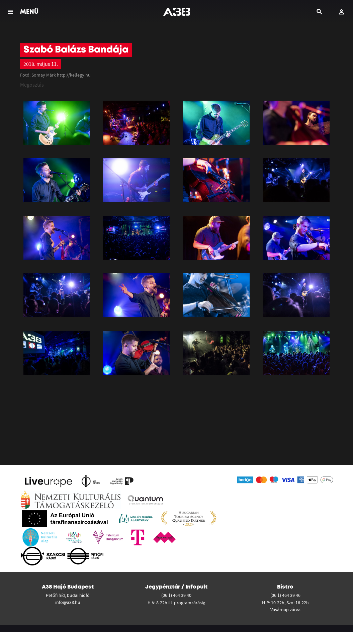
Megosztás (32, 84)
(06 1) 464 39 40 (176, 595)
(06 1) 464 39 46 (285, 595)
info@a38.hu (67, 602)
